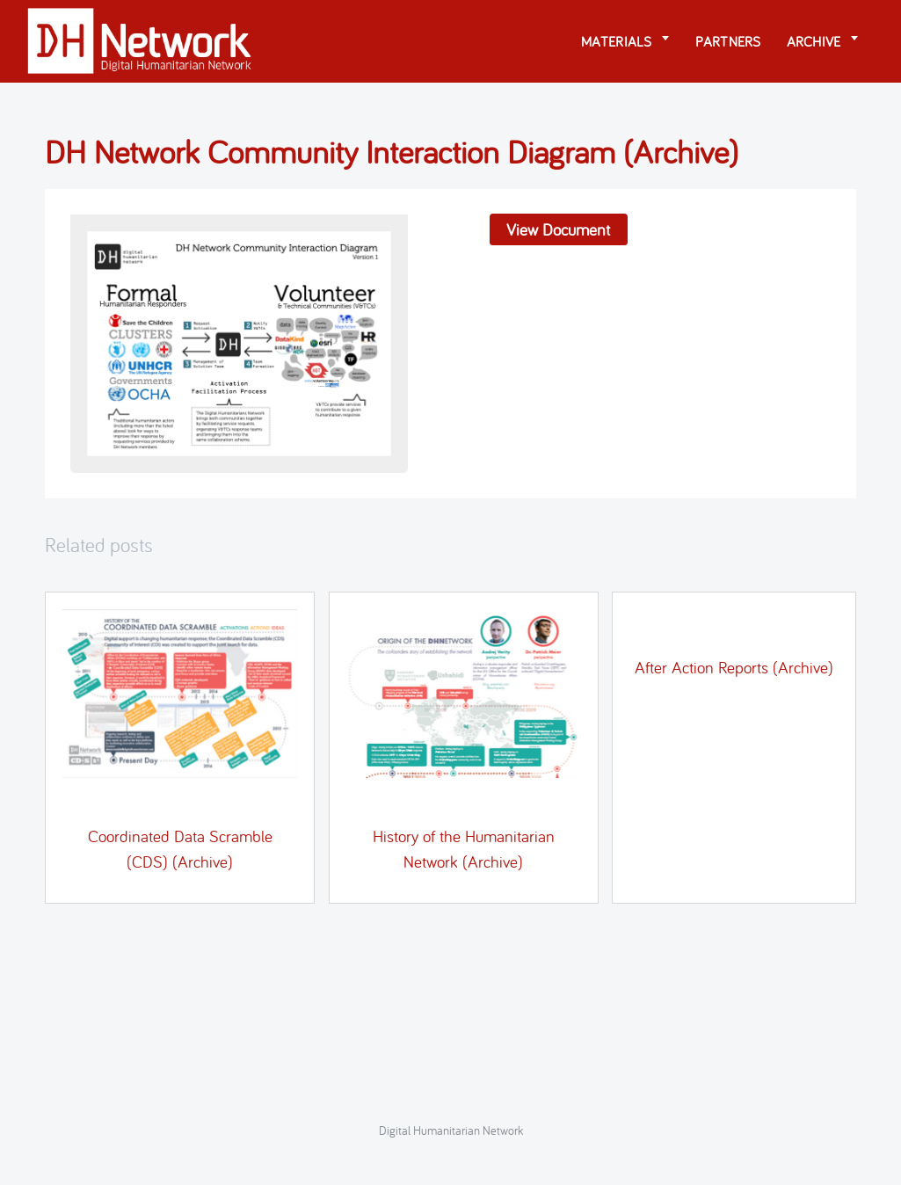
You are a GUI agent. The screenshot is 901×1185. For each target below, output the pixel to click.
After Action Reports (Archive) (734, 667)
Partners (728, 41)
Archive (813, 41)
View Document (558, 229)
